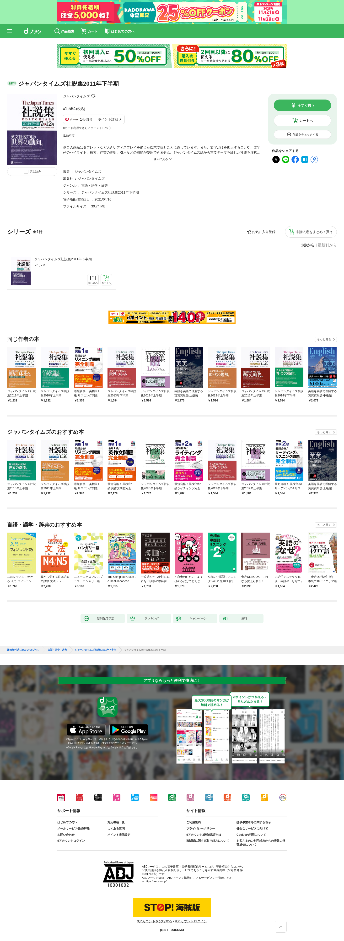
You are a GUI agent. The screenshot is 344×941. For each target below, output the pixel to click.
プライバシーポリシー (200, 828)
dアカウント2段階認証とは (203, 834)
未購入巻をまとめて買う (314, 232)
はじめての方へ (67, 822)
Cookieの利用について (251, 834)
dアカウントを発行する (154, 921)
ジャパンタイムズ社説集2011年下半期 (63, 259)
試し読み (35, 171)
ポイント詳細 (108, 119)
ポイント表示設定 (119, 834)
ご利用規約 (193, 822)
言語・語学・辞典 (94, 185)
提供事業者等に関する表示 (253, 822)
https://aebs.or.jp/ (156, 881)
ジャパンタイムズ (76, 96)
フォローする (93, 96)
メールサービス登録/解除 (73, 828)
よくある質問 (116, 828)
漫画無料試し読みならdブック (23, 650)
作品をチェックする (305, 134)
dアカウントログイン (71, 840)
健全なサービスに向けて (252, 828)
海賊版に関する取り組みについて (207, 840)
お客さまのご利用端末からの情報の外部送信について (260, 842)
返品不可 (69, 135)
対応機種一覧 (116, 822)
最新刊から (327, 245)
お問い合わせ (66, 834)
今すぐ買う (306, 105)
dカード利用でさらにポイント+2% (85, 128)
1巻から (308, 245)
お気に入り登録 (263, 232)
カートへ (306, 120)
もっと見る (324, 339)
